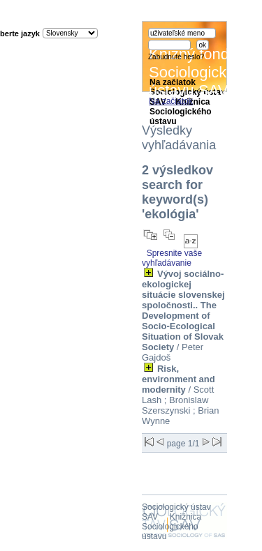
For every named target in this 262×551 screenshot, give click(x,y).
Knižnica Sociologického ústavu (171, 526)
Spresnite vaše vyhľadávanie (172, 258)
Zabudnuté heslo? (176, 57)
